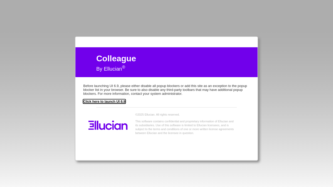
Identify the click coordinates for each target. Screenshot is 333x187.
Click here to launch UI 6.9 (104, 101)
